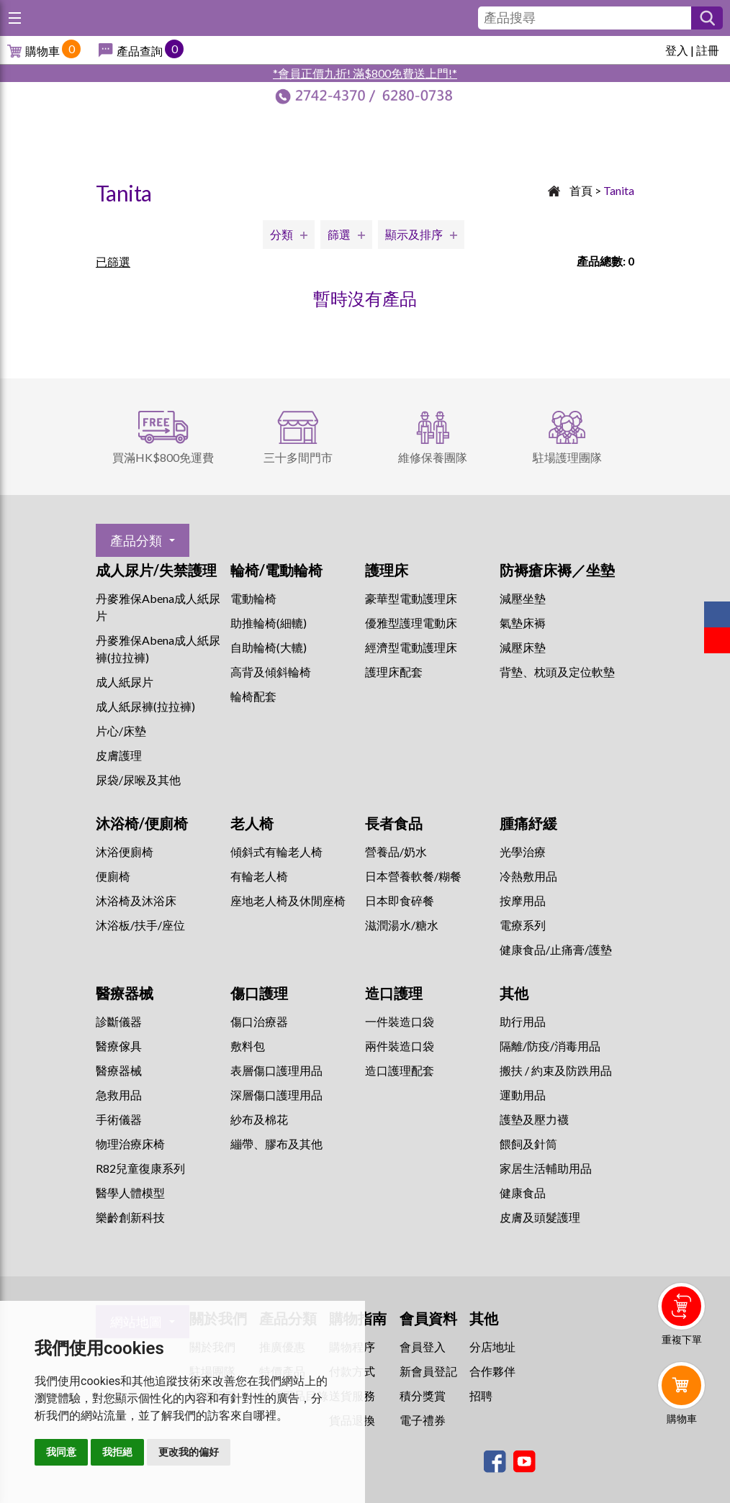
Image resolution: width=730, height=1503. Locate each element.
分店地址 (492, 1346)
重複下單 (682, 1339)
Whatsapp (684, 1457)
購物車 (42, 51)
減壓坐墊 (523, 598)
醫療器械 (124, 993)
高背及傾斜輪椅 (270, 671)
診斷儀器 (119, 1021)
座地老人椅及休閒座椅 (288, 900)
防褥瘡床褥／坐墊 (557, 569)
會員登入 (423, 1346)
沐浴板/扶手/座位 (140, 925)
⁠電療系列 (523, 925)
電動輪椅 (253, 598)
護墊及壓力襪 (534, 1119)
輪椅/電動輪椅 (276, 569)
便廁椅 (113, 876)
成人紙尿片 (124, 682)
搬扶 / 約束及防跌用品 (556, 1070)
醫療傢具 (119, 1046)
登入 (676, 50)
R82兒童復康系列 (140, 1168)
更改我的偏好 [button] (188, 1452)
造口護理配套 (399, 1070)
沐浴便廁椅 (124, 851)
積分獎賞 (423, 1395)
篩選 (339, 234)
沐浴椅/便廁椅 (142, 823)
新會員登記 (428, 1371)
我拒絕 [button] (117, 1452)
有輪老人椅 (259, 876)
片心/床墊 (121, 730)
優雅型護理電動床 (411, 623)
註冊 (707, 50)
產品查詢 (140, 51)
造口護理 (394, 993)
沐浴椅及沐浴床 (136, 900)
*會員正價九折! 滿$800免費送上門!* (365, 73)
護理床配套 (394, 671)
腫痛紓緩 (528, 823)
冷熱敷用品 (528, 876)
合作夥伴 (492, 1371)
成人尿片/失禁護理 (156, 569)
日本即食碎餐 (399, 900)
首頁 (580, 190)
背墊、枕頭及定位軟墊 (557, 671)
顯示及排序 (414, 234)
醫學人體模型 (130, 1192)
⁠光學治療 (523, 851)
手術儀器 (119, 1119)
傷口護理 (259, 993)
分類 (281, 234)
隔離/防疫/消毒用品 (550, 1046)
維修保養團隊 (432, 457)
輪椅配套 (253, 696)
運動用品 (523, 1095)
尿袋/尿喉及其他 (138, 779)
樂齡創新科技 (130, 1217)
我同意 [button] (61, 1452)
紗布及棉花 (259, 1119)
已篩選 (113, 261)
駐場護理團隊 (567, 457)
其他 (514, 993)
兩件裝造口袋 (399, 1046)
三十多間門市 (298, 457)
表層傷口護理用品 (276, 1070)
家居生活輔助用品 (546, 1168)
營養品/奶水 (396, 851)
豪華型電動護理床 (411, 598)
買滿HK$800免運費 (163, 457)
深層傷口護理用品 (276, 1095)
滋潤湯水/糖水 (401, 925)
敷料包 (247, 1046)
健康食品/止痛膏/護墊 (556, 949)
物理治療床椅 (130, 1143)
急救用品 (119, 1095)
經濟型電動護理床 (411, 647)
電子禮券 (423, 1420)
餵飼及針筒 (528, 1143)
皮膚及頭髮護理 (540, 1217)
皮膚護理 (119, 755)
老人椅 (252, 823)
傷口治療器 (259, 1021)
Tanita (618, 190)
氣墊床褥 (523, 623)
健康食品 (523, 1192)
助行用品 (523, 1021)
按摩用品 (523, 900)
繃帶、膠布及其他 (276, 1143)
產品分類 (136, 540)
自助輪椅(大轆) (268, 647)
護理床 (386, 569)
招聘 (480, 1395)
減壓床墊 (523, 647)
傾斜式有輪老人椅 (276, 851)
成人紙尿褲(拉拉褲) (145, 706)
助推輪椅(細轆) (268, 623)
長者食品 (394, 823)
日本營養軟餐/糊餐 (413, 876)
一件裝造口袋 (399, 1021)
